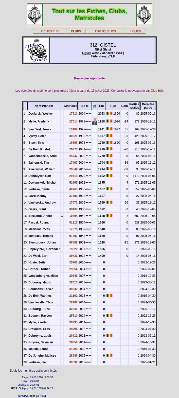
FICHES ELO (50, 31)
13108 (73, 129)
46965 (73, 189)
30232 (73, 289)
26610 (73, 282)
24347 (73, 156)
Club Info (157, 90)
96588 (73, 242)
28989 (73, 355)
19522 (73, 249)
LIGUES (135, 31)
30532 (73, 362)
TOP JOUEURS (105, 31)
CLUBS (76, 31)
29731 (73, 256)
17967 (73, 162)
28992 (73, 302)
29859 (73, 342)
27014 (73, 121)
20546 (73, 275)
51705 (73, 182)
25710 (73, 315)
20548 (73, 169)
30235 (73, 322)
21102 (73, 295)
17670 (73, 229)
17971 (73, 202)
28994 (73, 329)
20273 (73, 149)
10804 (73, 216)
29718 (73, 176)
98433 (73, 209)
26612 (73, 335)
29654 (73, 269)
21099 (73, 349)
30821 (73, 136)
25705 (73, 262)
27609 (73, 196)
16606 (73, 142)
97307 (73, 236)
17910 (73, 113)
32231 (73, 309)
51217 (73, 222)
